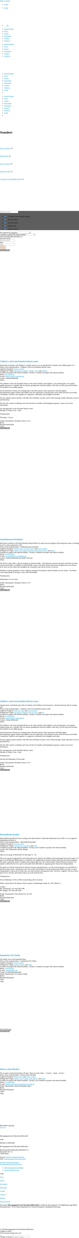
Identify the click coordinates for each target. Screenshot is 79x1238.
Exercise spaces (5, 164)
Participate (7, 36)
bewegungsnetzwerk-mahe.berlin (15, 1159)
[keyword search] (7, 240)
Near (1, 242)
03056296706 (9, 968)
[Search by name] (9, 212)
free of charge (33, 712)
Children (25, 371)
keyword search (5, 238)
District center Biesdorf (9, 1069)
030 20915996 (9, 1082)
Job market (7, 81)
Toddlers (44, 371)
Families (31, 371)
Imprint (2, 1198)
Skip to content (5, 1)
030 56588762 (9, 374)
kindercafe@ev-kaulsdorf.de (14, 376)
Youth (35, 846)
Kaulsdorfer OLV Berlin (10, 955)
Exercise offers (5, 148)
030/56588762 (9, 554)
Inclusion (30, 550)
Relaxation (37, 550)
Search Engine (9, 29)
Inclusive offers (5, 171)
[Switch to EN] (6, 25)
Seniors (44, 550)
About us (7, 41)
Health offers (4, 156)
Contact (6, 38)
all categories (4, 233)
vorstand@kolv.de (11, 970)
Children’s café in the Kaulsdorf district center (19, 361)
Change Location (5, 1237)
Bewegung (17, 371)
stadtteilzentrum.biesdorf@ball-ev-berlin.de (19, 1084)
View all (3, 1127)
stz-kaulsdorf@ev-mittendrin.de (15, 556)
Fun (30, 1078)
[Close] (0, 1235)
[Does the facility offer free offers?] (11, 237)
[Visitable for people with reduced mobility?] (17, 235)
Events (6, 34)
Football (17, 846)
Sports (53, 550)
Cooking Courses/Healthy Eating (11, 179)
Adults (16, 550)
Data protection (5, 1201)
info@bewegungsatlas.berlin (14, 1157)
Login (6, 4)
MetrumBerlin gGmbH (9, 834)
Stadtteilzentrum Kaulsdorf (11, 539)
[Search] (3, 247)
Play (36, 371)
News (6, 31)
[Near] (7, 244)
